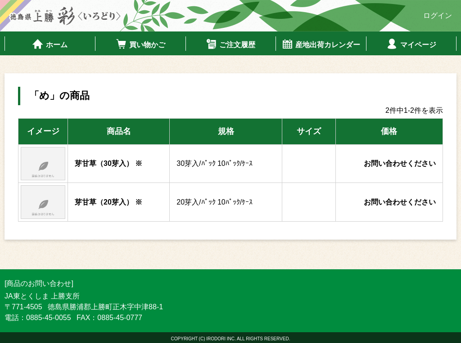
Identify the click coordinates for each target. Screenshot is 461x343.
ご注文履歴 (230, 44)
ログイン (437, 15)
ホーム (50, 44)
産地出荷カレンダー (320, 44)
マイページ (411, 44)
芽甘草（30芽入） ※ (108, 163)
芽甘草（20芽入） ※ (108, 202)
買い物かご (140, 44)
